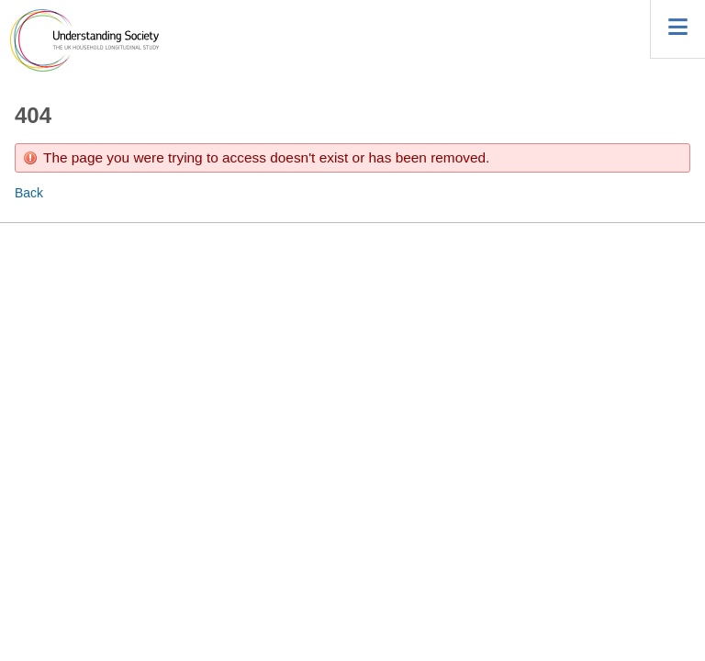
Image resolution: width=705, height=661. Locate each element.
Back (29, 192)
